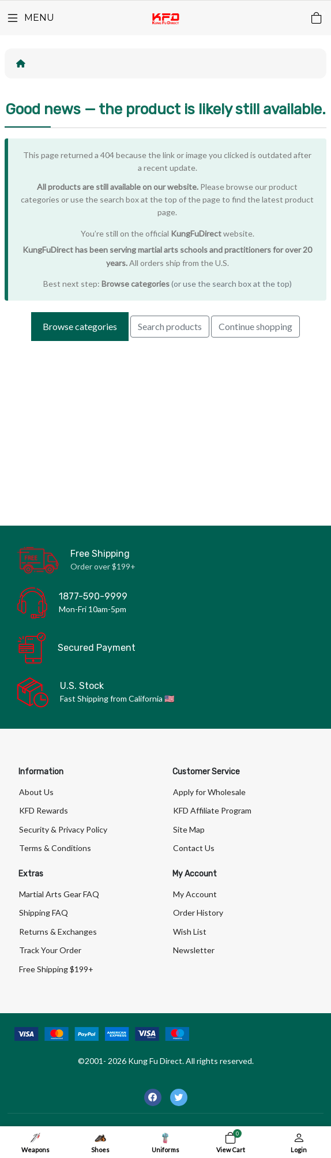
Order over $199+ (103, 566)
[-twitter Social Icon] (178, 1097)
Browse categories (135, 283)
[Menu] (30, 17)
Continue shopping (255, 326)
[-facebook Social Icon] (152, 1097)
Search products (170, 326)
